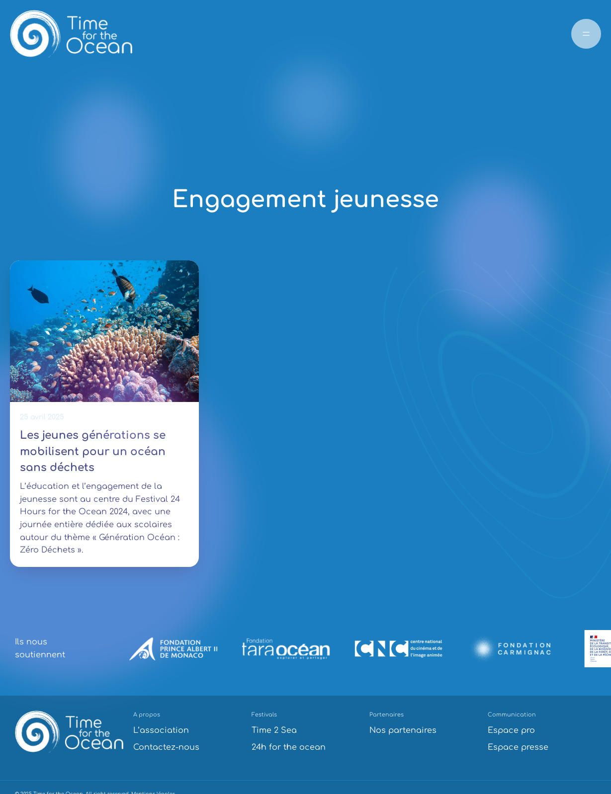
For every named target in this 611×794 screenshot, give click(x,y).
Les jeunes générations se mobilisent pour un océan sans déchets (93, 451)
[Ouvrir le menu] (586, 34)
